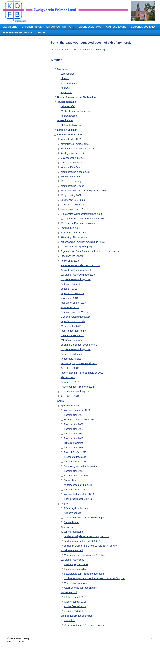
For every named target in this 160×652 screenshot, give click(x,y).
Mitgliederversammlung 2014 (76, 349)
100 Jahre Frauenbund (72, 559)
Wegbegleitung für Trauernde (76, 111)
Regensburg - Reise (71, 358)
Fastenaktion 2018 (73, 447)
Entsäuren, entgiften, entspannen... (79, 344)
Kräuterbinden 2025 (71, 139)
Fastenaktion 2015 (73, 471)
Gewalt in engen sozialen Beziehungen (84, 517)
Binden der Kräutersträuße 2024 (77, 148)
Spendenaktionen (70, 405)
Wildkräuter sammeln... (72, 340)
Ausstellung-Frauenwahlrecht (76, 270)
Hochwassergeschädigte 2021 (80, 419)
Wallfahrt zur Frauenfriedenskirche (78, 223)
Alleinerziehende (73, 513)
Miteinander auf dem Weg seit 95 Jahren (85, 555)
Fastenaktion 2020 (73, 429)
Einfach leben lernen (71, 354)
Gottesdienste (65, 120)
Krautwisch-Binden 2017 (73, 302)
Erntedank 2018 (69, 288)
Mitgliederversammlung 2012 (76, 391)
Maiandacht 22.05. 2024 (73, 158)
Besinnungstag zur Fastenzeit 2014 (79, 363)
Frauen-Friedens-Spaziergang (76, 246)
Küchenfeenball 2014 (75, 601)
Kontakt (64, 87)
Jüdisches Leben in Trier (73, 232)
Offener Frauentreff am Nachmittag (76, 97)
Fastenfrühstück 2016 (75, 461)
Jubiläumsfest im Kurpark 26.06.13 (82, 541)
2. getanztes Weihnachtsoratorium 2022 (84, 218)
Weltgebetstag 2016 (71, 326)
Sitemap (26, 639)
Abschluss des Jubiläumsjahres (80, 587)
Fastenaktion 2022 (73, 415)
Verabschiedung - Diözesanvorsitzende (84, 625)
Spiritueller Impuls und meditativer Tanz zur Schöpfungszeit (94, 578)
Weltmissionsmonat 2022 (77, 410)
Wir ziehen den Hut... (71, 176)
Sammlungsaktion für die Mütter (80, 466)
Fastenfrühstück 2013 (75, 489)
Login (150, 638)
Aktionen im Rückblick (69, 134)
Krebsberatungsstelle (75, 457)
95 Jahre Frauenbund (72, 550)
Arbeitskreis (67, 527)
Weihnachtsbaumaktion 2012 (79, 494)
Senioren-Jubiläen (67, 129)
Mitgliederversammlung (76, 583)
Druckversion (14, 639)
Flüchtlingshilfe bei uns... (77, 508)
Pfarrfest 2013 (68, 377)
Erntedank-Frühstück (71, 284)
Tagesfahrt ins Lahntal (72, 256)
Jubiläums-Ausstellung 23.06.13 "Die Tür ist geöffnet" (91, 545)
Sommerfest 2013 (70, 382)
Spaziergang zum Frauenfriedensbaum (84, 573)
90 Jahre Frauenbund (72, 531)
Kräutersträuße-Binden (72, 186)
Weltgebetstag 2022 (71, 195)
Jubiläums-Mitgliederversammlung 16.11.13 (86, 536)
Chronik (65, 78)
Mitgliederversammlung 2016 (76, 316)
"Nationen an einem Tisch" (74, 209)
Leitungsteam (68, 73)
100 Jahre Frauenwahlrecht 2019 (78, 274)
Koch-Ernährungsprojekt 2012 (79, 499)
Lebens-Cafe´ (68, 106)
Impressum (66, 92)
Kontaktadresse (69, 115)
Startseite (62, 69)
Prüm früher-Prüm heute (73, 330)
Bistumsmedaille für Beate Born (77, 615)
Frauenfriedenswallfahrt (76, 569)
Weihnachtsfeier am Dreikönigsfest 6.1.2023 (83, 190)
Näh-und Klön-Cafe (71, 167)
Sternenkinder (71, 480)
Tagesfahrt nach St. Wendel (75, 312)
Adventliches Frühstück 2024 (76, 144)
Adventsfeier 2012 (70, 396)
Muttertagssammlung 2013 (78, 485)
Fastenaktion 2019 (73, 433)
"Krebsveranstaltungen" (73, 181)
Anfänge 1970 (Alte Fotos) (77, 611)
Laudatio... (69, 620)
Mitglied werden (69, 83)
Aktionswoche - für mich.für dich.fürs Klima (83, 242)
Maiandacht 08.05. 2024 (73, 162)
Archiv (60, 401)
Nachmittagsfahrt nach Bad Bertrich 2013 (82, 372)
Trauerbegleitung (66, 101)
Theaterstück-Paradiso (72, 335)
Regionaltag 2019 (70, 260)
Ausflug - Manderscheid (73, 153)
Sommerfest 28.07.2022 (73, 200)
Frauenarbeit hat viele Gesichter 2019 (80, 265)
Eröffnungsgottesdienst (76, 564)
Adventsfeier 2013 (70, 368)
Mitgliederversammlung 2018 (76, 279)
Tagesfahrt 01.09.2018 (72, 293)
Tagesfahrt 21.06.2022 (72, 204)
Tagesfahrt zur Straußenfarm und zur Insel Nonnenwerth (90, 251)
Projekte (65, 503)
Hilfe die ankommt (73, 443)
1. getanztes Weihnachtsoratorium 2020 (81, 214)
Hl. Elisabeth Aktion (71, 125)
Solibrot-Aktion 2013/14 (76, 475)
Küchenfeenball (69, 592)
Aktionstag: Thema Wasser (74, 237)
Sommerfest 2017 (70, 307)
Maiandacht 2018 (69, 298)
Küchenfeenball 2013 (75, 606)
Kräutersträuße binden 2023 (75, 172)
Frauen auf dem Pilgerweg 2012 (77, 386)
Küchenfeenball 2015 (75, 597)
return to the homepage (94, 49)
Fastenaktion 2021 (70, 228)
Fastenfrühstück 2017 (75, 452)
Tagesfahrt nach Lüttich (73, 321)
